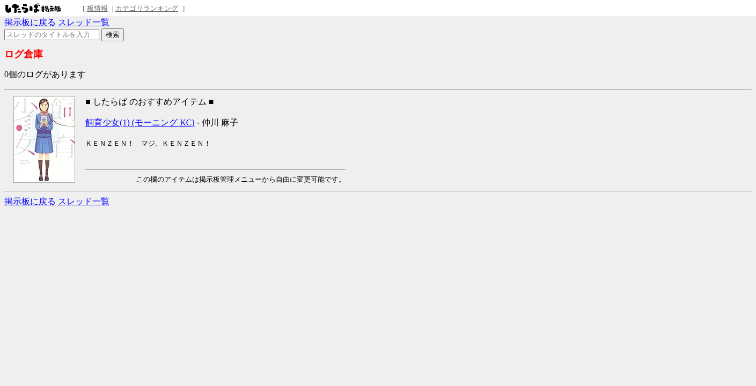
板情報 (97, 8)
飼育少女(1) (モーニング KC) (140, 122)
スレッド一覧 (83, 22)
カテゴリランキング (146, 8)
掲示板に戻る (30, 22)
